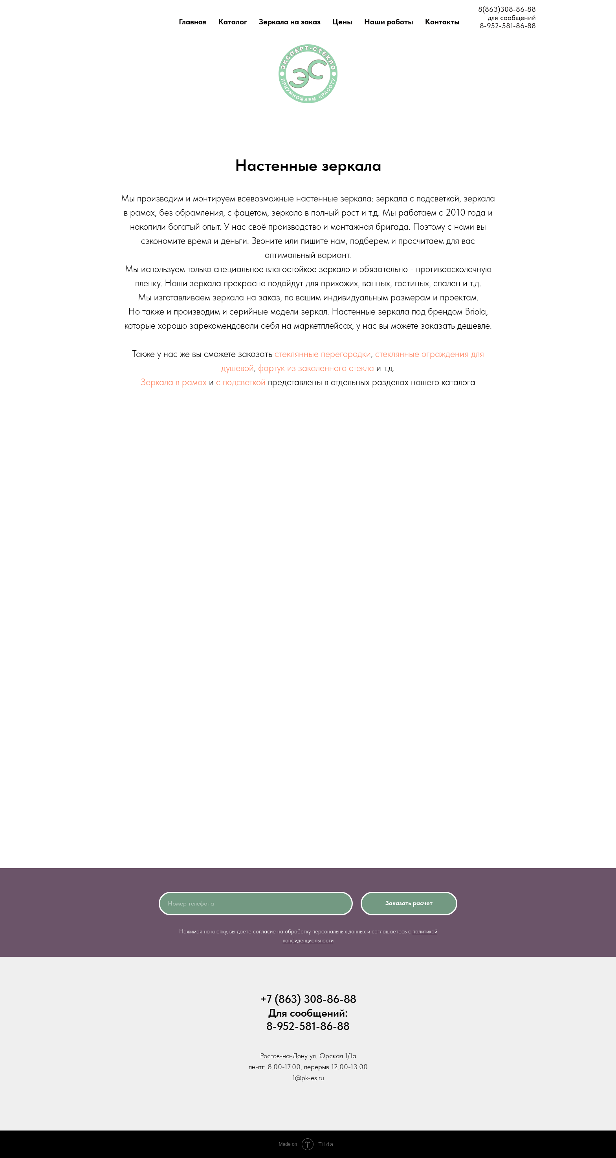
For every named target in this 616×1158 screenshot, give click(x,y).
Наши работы (388, 21)
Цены (342, 21)
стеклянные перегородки (323, 353)
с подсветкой (241, 382)
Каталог (232, 21)
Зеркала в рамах (174, 382)
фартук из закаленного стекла (316, 367)
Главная (193, 21)
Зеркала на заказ (290, 21)
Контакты (442, 21)
